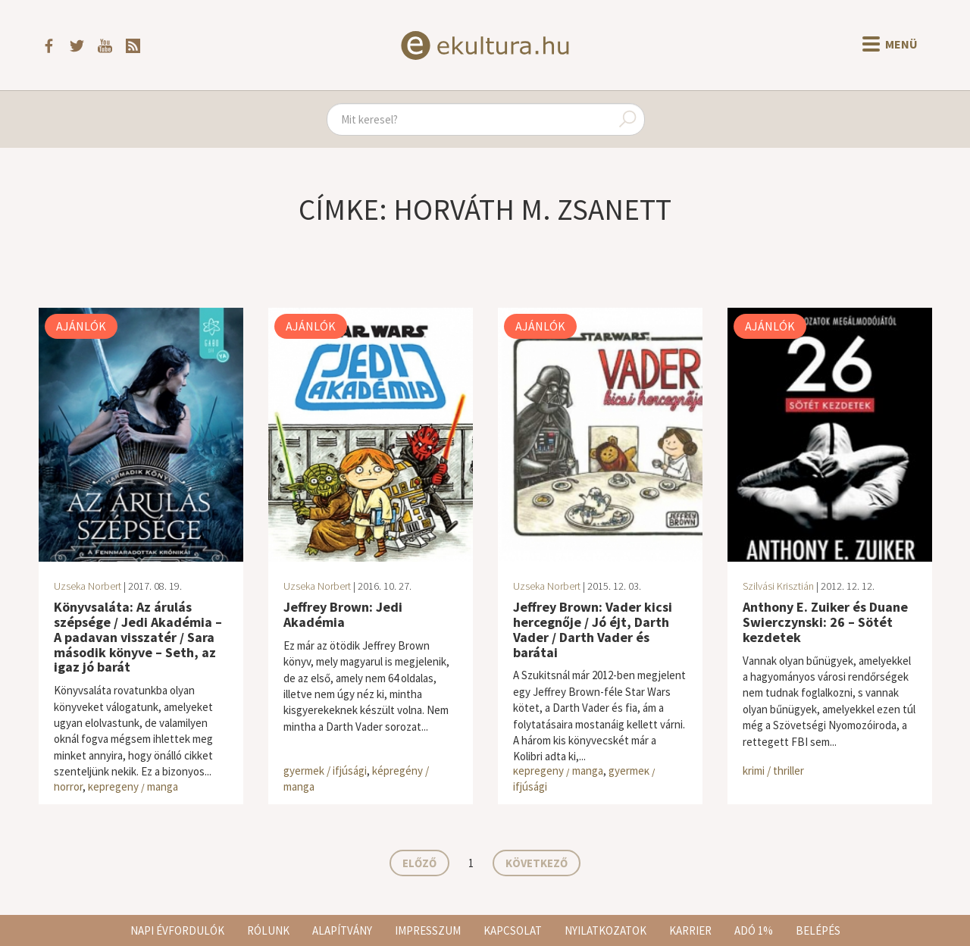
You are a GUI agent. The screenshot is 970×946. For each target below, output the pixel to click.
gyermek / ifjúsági (325, 770)
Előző (419, 863)
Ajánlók (81, 326)
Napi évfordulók (177, 930)
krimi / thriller (773, 770)
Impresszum (428, 930)
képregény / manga (133, 786)
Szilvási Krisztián (778, 586)
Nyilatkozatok (605, 930)
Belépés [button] (818, 930)
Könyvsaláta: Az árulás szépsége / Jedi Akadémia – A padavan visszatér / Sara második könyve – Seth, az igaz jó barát (138, 636)
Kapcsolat (512, 930)
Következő (536, 863)
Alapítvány (342, 930)
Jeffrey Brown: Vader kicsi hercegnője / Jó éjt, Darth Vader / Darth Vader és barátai (592, 629)
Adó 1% (753, 930)
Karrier (690, 930)
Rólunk (268, 930)
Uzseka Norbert (87, 586)
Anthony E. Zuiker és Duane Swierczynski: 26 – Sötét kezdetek (825, 622)
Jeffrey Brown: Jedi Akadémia (342, 614)
